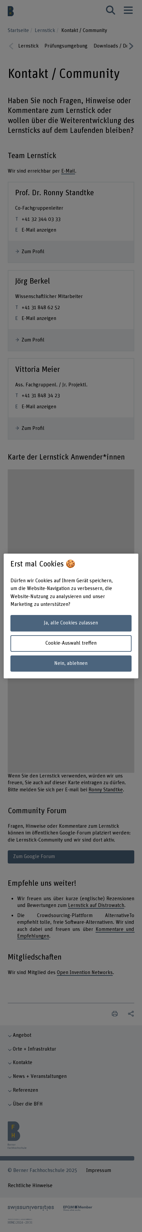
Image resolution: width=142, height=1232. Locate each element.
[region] (71, 616)
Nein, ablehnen (70, 663)
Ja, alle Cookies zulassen (71, 622)
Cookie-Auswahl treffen (71, 643)
